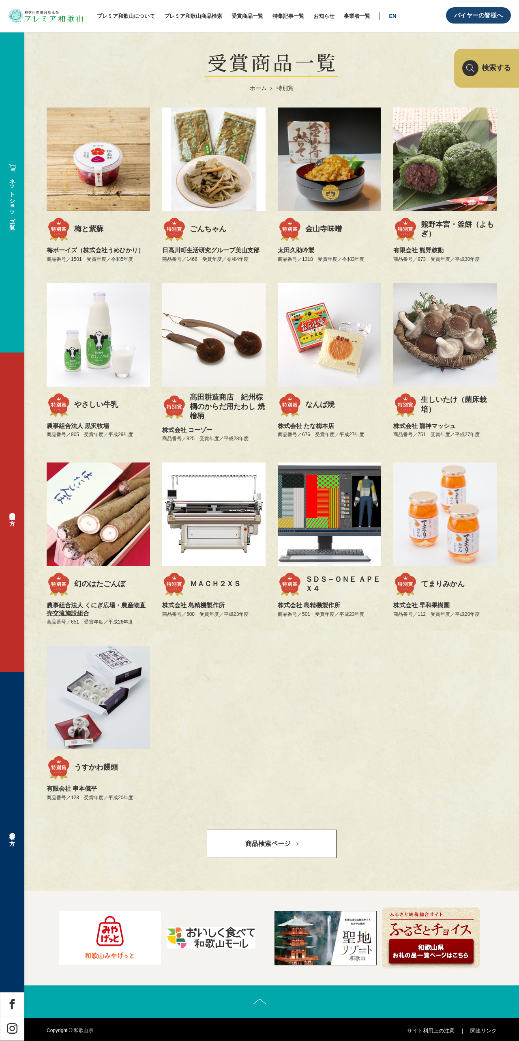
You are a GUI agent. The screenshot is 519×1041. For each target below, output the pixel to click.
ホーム (258, 88)
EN (392, 16)
